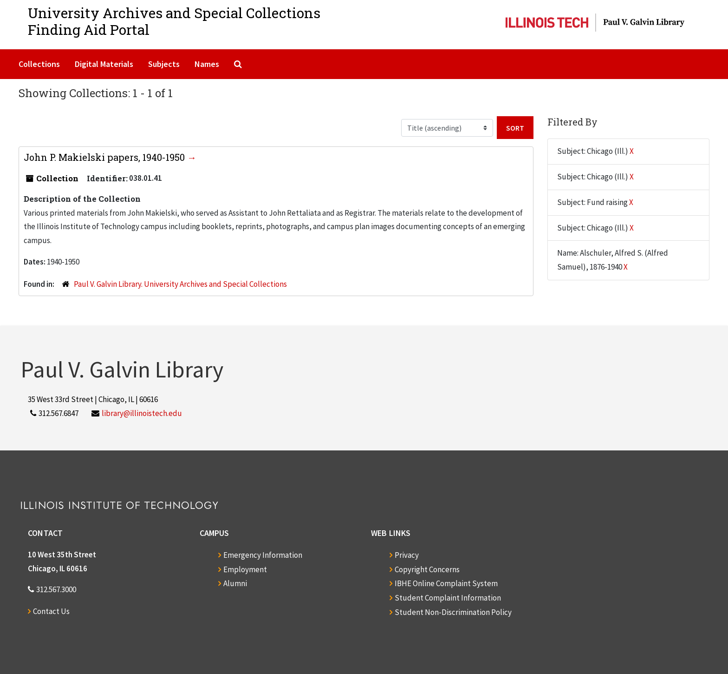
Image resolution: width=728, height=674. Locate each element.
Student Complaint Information (448, 598)
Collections (39, 64)
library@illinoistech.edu (142, 413)
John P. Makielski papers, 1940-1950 (105, 157)
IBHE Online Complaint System (446, 583)
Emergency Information (262, 555)
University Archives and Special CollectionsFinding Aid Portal (174, 21)
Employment (245, 569)
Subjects (164, 64)
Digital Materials (104, 64)
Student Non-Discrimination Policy (453, 612)
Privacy (407, 555)
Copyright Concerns (427, 569)
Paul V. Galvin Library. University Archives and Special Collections (180, 284)
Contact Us (51, 611)
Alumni (235, 583)
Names (207, 64)
